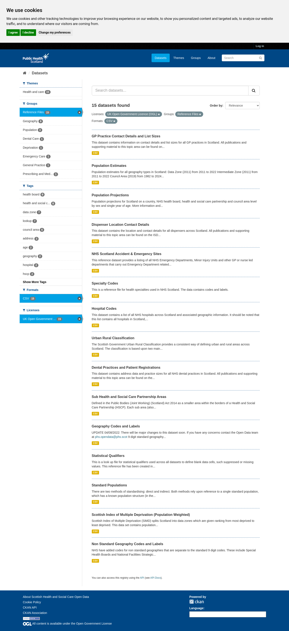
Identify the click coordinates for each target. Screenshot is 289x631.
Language (196, 608)
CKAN (196, 601)
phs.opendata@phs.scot (111, 437)
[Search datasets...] (170, 90)
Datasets (160, 58)
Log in (260, 46)
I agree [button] (13, 32)
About (211, 58)
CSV (95, 153)
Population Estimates (109, 165)
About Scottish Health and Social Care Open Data (56, 597)
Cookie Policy (32, 602)
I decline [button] (28, 32)
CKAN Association (35, 613)
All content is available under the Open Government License (67, 623)
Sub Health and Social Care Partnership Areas (129, 397)
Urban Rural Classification (113, 338)
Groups (196, 58)
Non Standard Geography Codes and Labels (127, 544)
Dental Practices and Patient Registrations (126, 367)
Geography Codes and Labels (116, 426)
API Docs (155, 577)
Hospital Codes (104, 308)
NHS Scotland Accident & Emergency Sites (127, 254)
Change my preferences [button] (54, 32)
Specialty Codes (105, 283)
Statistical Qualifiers (108, 456)
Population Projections (110, 195)
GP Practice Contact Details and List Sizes (126, 136)
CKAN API (30, 607)
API (142, 577)
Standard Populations (109, 485)
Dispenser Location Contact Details (120, 224)
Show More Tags (34, 282)
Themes (178, 58)
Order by (216, 105)
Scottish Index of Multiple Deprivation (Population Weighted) (141, 515)
